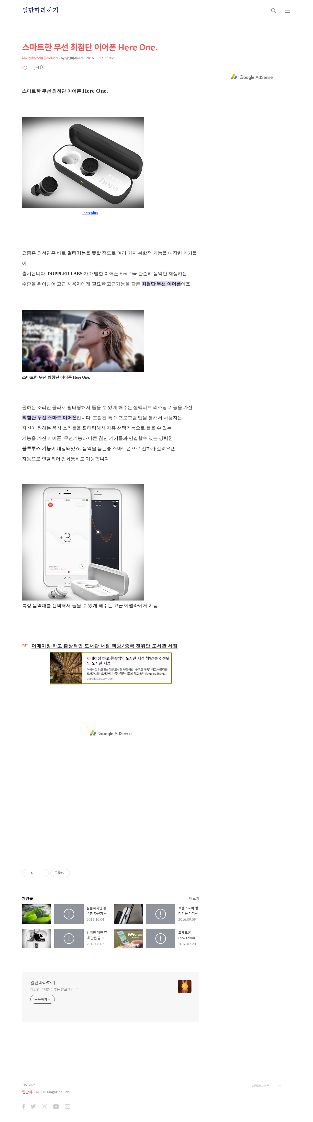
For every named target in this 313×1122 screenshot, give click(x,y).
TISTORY (28, 1084)
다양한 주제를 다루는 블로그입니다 (55, 989)
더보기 (194, 898)
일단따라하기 (40, 10)
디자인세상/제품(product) (40, 57)
